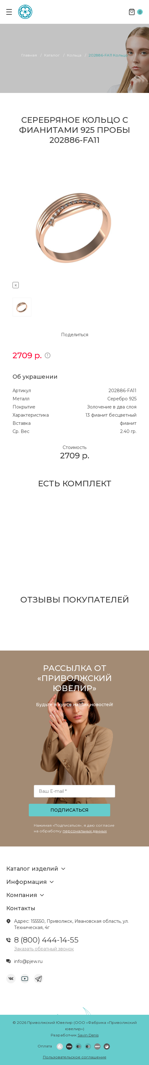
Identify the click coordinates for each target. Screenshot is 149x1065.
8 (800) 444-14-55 (46, 939)
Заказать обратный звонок (44, 949)
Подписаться (69, 810)
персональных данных (85, 831)
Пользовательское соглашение (74, 1057)
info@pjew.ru (28, 961)
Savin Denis (88, 1035)
